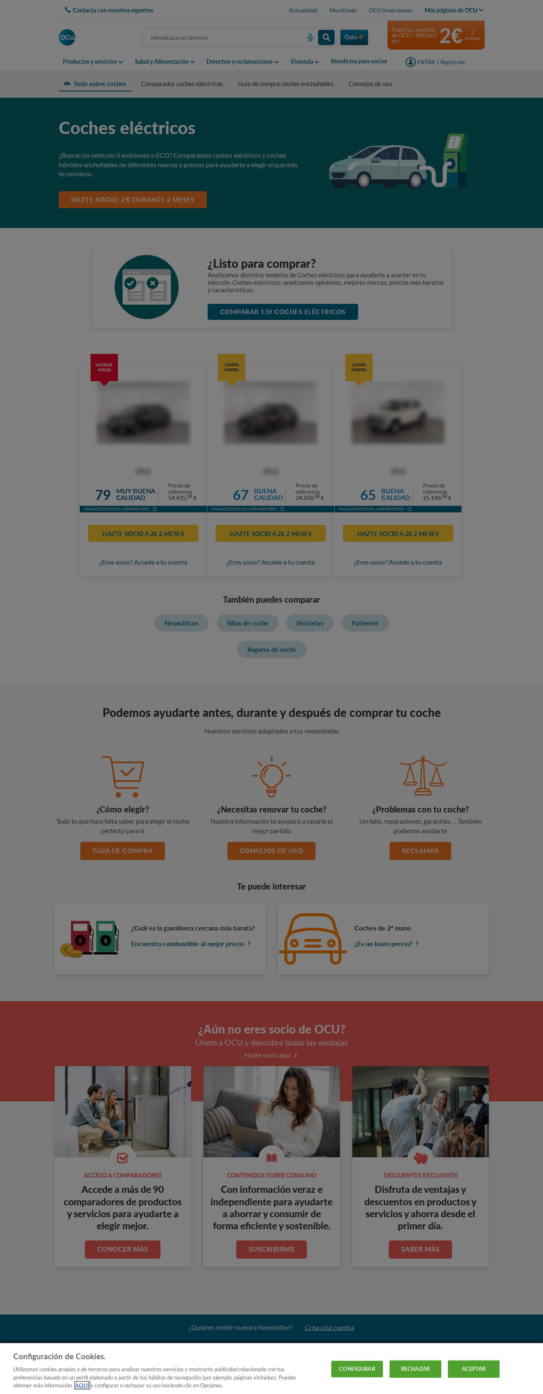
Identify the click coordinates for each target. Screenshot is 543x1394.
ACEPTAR (474, 1368)
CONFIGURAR (357, 1368)
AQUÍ (82, 1385)
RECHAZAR (415, 1368)
